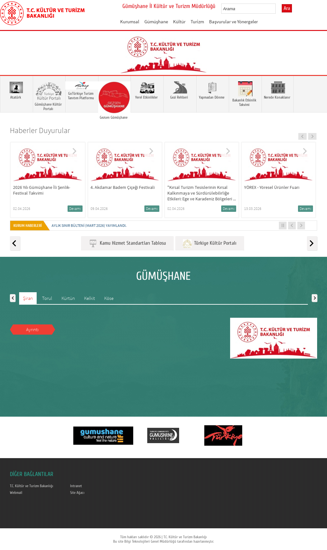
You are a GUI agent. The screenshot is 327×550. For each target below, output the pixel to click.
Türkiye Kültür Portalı (209, 243)
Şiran (28, 298)
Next (316, 62)
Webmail (16, 492)
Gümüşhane (156, 22)
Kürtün (68, 298)
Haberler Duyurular (40, 130)
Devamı (75, 208)
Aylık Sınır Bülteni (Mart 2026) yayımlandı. (89, 225)
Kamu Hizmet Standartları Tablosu (127, 243)
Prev (11, 62)
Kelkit (89, 298)
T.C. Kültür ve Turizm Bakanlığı (31, 486)
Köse (108, 298)
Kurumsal (129, 22)
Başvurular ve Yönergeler (233, 22)
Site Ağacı (77, 492)
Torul (47, 298)
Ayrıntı (32, 329)
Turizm (197, 22)
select (277, 8)
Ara (287, 8)
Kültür (179, 22)
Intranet (76, 486)
